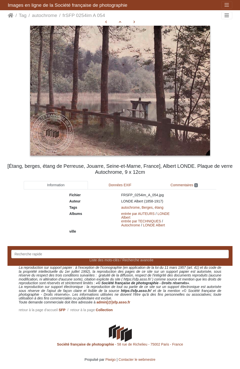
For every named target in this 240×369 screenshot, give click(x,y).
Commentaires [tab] (184, 185)
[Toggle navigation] (226, 5)
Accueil (10, 15)
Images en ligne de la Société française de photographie (67, 5)
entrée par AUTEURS (138, 214)
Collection (104, 310)
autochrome (44, 15)
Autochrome (130, 225)
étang (159, 207)
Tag (22, 15)
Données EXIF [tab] (120, 185)
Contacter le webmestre (137, 360)
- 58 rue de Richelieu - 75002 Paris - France (120, 344)
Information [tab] (56, 185)
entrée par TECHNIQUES (141, 221)
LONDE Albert (154, 225)
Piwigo (110, 360)
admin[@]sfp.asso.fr (113, 302)
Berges (147, 207)
